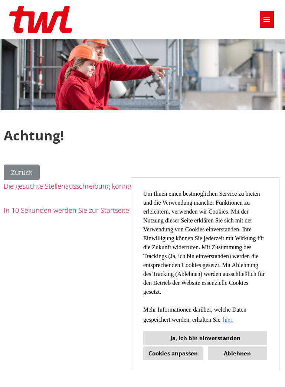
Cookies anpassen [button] (173, 353)
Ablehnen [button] (237, 353)
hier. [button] (228, 319)
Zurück (21, 172)
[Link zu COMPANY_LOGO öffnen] (40, 19)
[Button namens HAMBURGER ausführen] (267, 19)
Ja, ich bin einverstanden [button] (205, 338)
